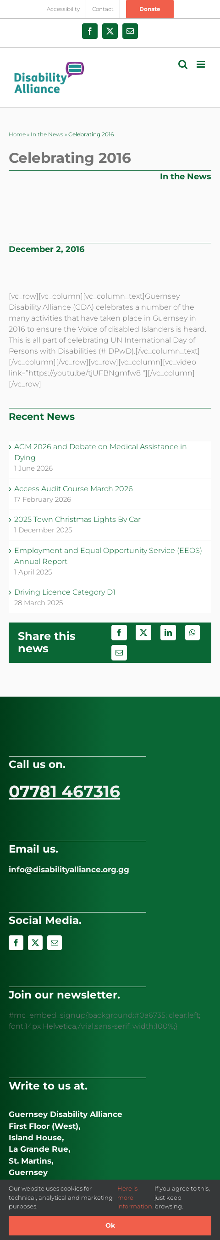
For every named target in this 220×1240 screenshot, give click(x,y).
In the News (47, 134)
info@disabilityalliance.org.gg (69, 869)
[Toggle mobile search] (182, 64)
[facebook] (16, 942)
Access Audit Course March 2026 (73, 488)
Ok (110, 1225)
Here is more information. (135, 1197)
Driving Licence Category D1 (65, 592)
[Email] (119, 653)
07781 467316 (64, 791)
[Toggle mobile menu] (201, 64)
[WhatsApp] (192, 633)
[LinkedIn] (168, 633)
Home (17, 134)
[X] (143, 633)
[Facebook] (119, 633)
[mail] (54, 942)
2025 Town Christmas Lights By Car (77, 519)
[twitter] (35, 942)
